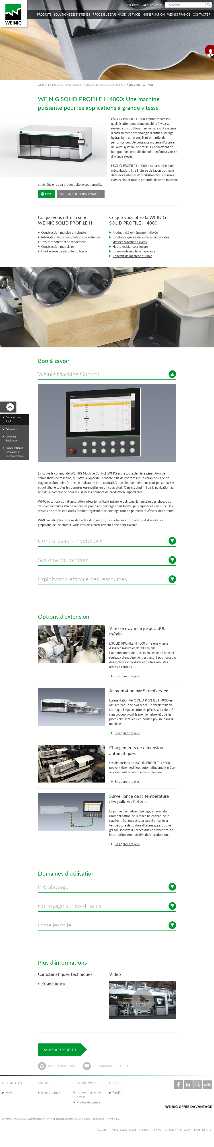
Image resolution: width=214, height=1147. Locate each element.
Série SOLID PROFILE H (60, 1050)
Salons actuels (50, 1093)
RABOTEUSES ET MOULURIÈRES (82, 84)
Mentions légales (125, 1130)
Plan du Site (202, 1130)
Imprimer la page (62, 1066)
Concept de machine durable (132, 256)
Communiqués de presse (89, 1094)
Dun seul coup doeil (13, 419)
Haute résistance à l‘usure (130, 246)
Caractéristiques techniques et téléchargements (15, 451)
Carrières (133, 5)
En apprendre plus (127, 676)
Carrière (117, 1093)
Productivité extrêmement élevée (135, 232)
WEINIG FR (43, 84)
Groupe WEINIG (153, 5)
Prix (46, 194)
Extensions (11, 429)
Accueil (103, 1130)
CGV (187, 1130)
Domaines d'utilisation (12, 438)
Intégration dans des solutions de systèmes (70, 237)
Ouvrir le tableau (53, 984)
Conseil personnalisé (80, 194)
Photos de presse (88, 1102)
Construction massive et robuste (63, 232)
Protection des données (162, 1130)
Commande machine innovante (134, 251)
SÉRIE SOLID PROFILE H (113, 84)
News (9, 1093)
